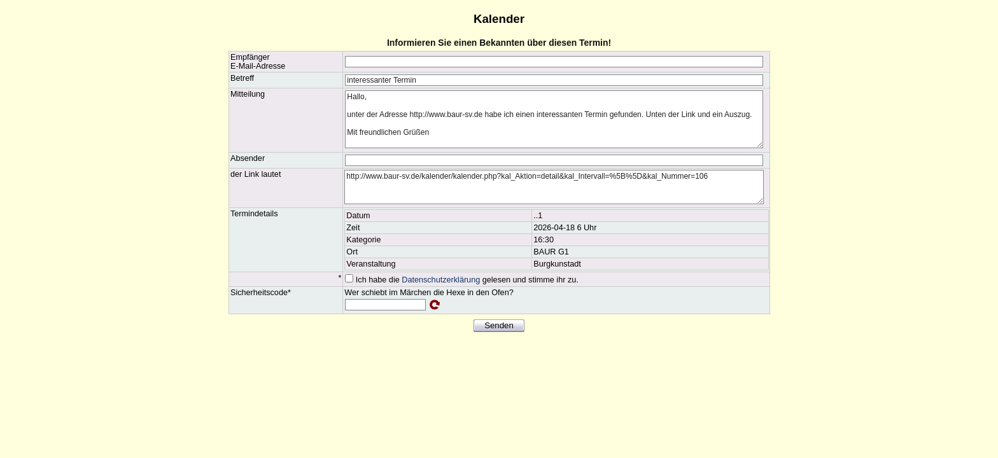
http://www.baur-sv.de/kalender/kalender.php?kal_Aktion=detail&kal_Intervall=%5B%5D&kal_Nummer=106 (553, 187)
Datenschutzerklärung (441, 279)
